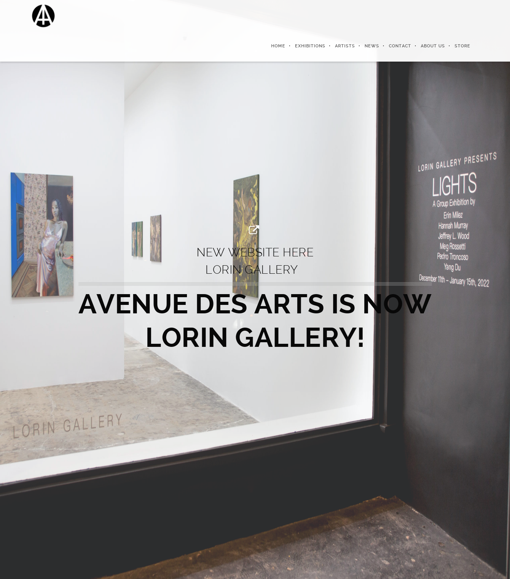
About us (433, 46)
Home (278, 46)
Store (462, 46)
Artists (345, 46)
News (372, 46)
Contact (400, 46)
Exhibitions (310, 46)
